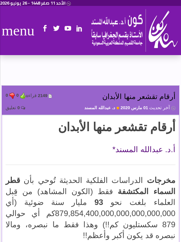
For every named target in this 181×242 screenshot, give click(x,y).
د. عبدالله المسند (101, 107)
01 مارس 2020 (147, 107)
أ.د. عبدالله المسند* (143, 149)
